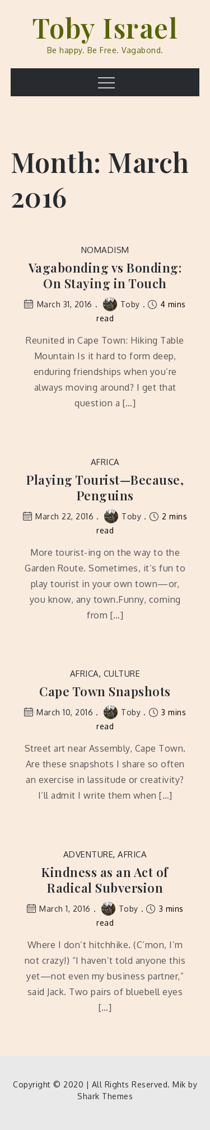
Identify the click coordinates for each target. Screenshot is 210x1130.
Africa (105, 462)
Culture (122, 673)
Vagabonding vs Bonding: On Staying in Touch (105, 276)
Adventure (88, 854)
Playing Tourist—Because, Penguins (105, 488)
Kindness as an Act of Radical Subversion (105, 880)
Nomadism (105, 250)
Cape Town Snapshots (105, 691)
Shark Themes (105, 1096)
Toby (121, 304)
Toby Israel (105, 27)
